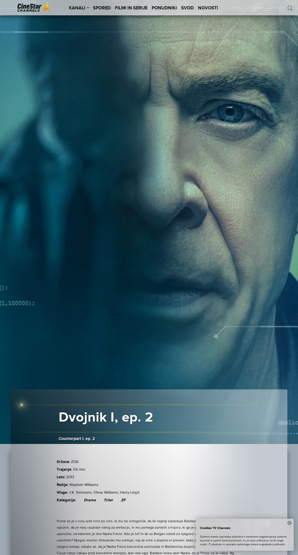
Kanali (79, 8)
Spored (102, 8)
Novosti (208, 8)
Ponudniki (164, 8)
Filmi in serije (131, 8)
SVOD (187, 8)
